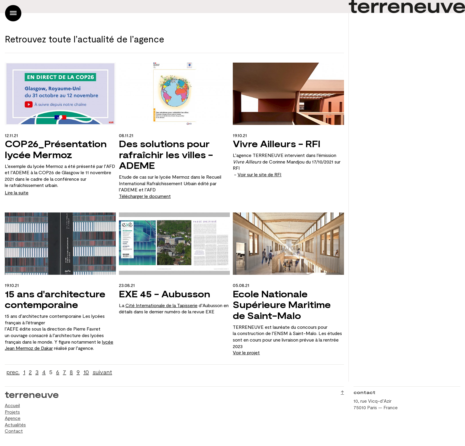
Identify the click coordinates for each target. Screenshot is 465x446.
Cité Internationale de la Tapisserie (161, 305)
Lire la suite (16, 192)
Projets (12, 412)
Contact (14, 431)
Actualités (15, 424)
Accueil (12, 405)
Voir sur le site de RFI (259, 174)
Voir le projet (246, 352)
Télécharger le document (145, 196)
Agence (12, 418)
